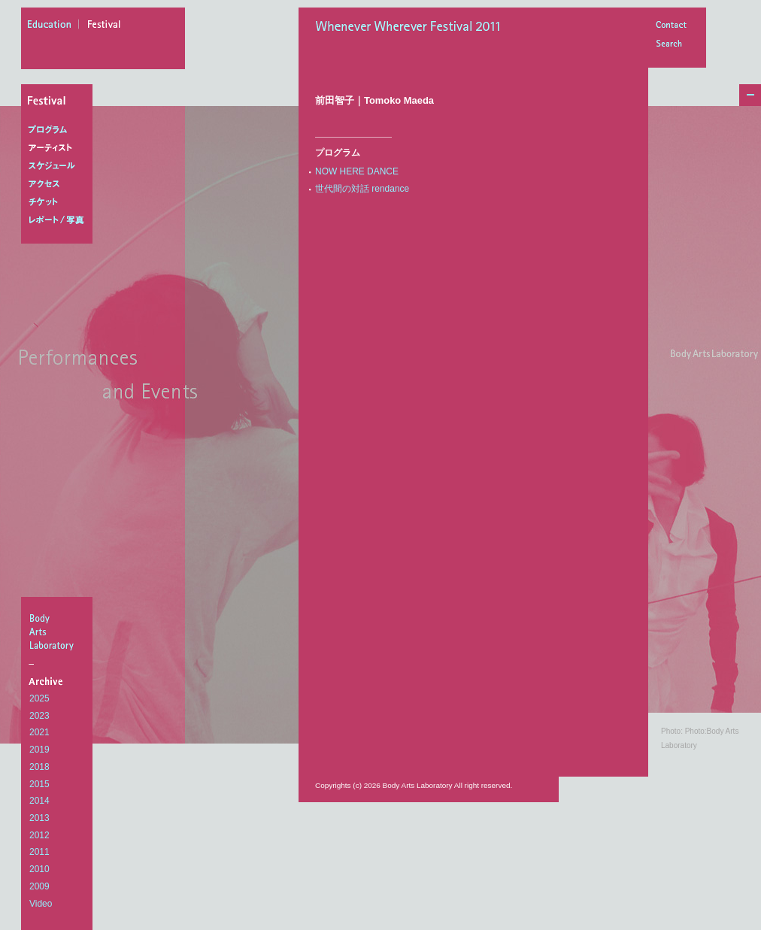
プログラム (60, 130)
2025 (39, 698)
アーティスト (60, 148)
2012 (39, 835)
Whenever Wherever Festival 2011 (413, 28)
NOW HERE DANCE (357, 171)
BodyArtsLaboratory (59, 631)
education (53, 26)
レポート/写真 (60, 220)
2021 (39, 732)
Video (40, 903)
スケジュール (60, 166)
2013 (39, 818)
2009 (39, 886)
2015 (39, 784)
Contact (671, 26)
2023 (39, 715)
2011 (39, 852)
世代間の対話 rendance (362, 188)
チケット (60, 202)
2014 (39, 800)
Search (671, 44)
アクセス (60, 184)
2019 (39, 749)
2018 (39, 767)
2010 (39, 869)
